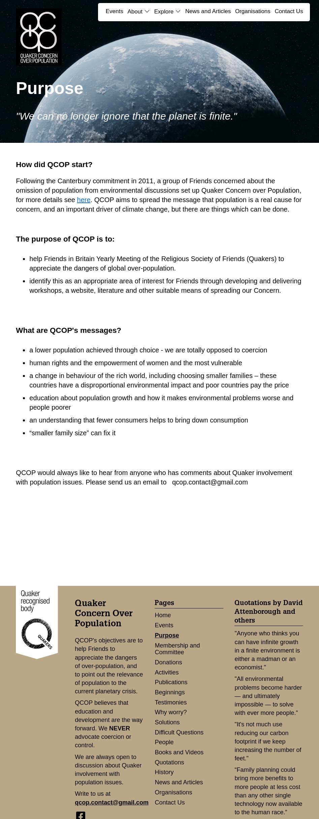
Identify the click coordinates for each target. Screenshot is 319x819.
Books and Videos (179, 752)
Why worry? (171, 712)
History (164, 772)
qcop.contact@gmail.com (112, 802)
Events (114, 11)
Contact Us (289, 11)
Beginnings (170, 692)
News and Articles (208, 11)
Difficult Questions (179, 732)
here (84, 199)
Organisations (252, 11)
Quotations (169, 762)
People (164, 742)
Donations (168, 662)
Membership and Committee (177, 649)
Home (163, 615)
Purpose (167, 635)
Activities (167, 672)
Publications (171, 682)
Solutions (167, 722)
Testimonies (171, 702)
